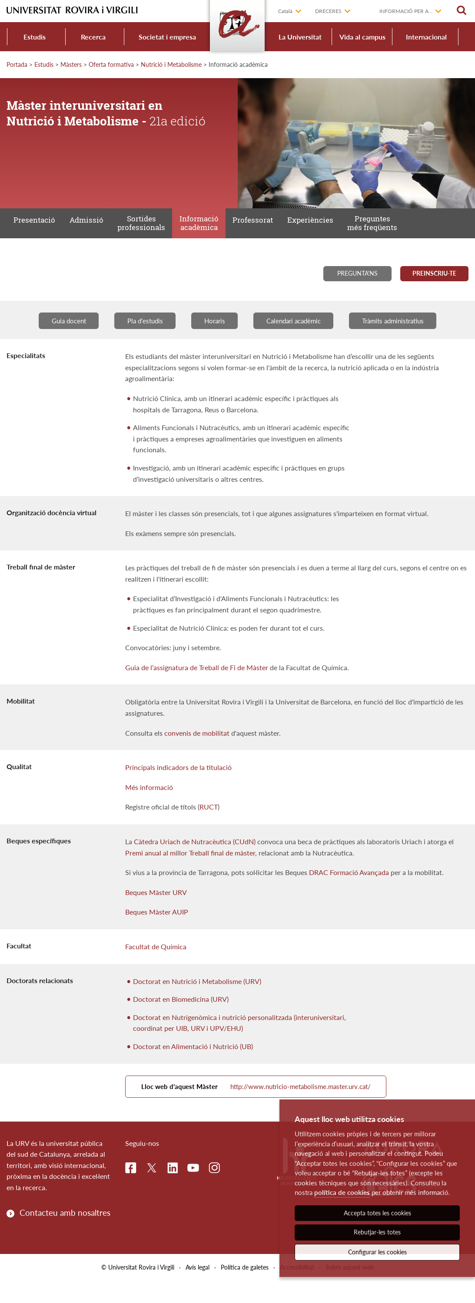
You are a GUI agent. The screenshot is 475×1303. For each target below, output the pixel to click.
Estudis (34, 37)
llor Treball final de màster (216, 867)
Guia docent (57, 334)
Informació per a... (405, 11)
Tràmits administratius (403, 334)
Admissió (87, 229)
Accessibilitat (297, 1289)
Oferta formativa (111, 64)
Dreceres (328, 11)
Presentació (34, 229)
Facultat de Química (155, 961)
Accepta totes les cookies (377, 1213)
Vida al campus (362, 37)
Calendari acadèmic (296, 334)
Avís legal (197, 1289)
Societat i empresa (167, 37)
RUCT (208, 821)
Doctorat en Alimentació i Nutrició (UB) (193, 1060)
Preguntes (372, 230)
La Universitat (300, 37)
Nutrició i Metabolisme (171, 64)
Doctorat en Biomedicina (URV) (181, 1013)
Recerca (93, 37)
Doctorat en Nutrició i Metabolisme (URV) (197, 995)
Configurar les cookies (377, 1252)
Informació (198, 230)
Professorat (253, 229)
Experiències (310, 229)
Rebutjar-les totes (377, 1232)
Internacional (426, 37)
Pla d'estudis (138, 334)
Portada (17, 64)
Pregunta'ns (357, 286)
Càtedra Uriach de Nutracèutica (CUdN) (195, 856)
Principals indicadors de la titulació (178, 782)
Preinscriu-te (434, 286)
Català (285, 11)
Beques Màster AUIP (156, 926)
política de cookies (342, 1192)
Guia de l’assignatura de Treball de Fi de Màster (196, 682)
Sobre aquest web (350, 1289)
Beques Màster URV (156, 906)
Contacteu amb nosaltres (65, 1235)
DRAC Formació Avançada (349, 887)
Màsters (71, 64)
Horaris (212, 334)
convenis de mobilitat (196, 747)
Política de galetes (245, 1289)
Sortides (141, 230)
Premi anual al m (150, 867)
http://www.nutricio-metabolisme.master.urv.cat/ (267, 1105)
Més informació (149, 801)
